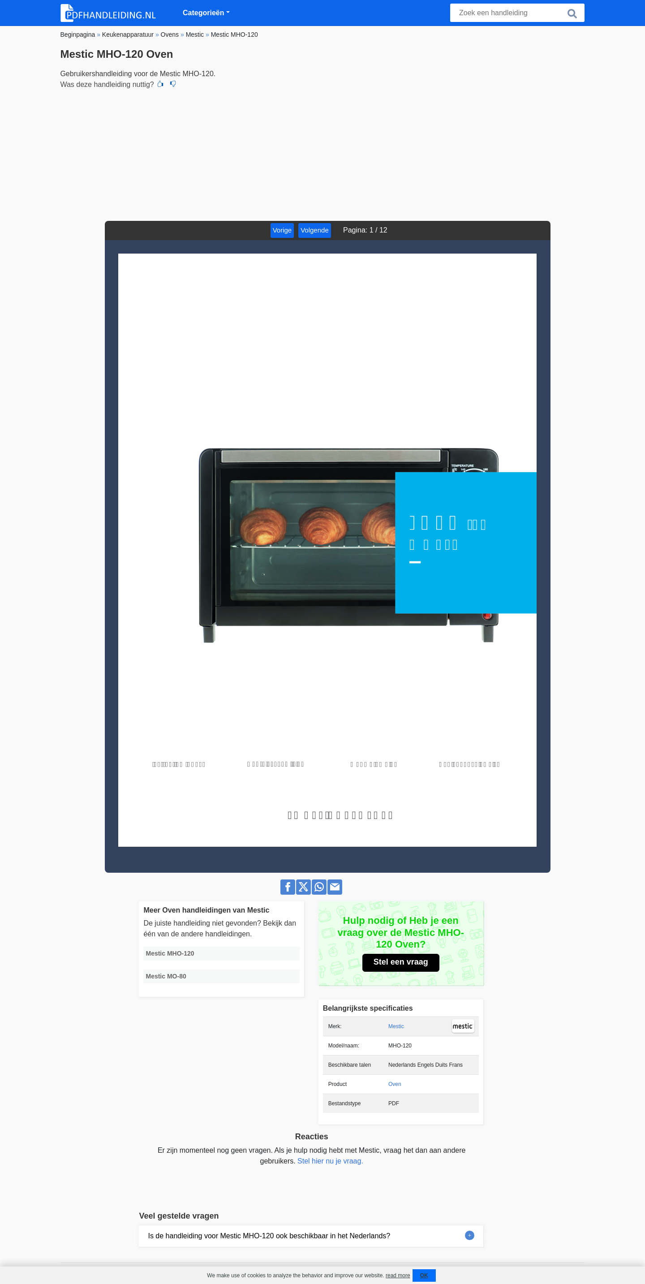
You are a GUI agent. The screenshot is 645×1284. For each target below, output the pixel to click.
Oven (394, 1084)
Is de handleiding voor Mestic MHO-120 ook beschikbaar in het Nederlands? (269, 1236)
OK (424, 1275)
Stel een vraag (401, 961)
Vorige (282, 230)
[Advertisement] (322, 153)
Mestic (396, 1026)
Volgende (315, 230)
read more (398, 1275)
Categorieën (203, 13)
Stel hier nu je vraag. (330, 1161)
